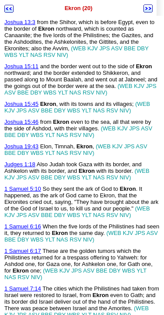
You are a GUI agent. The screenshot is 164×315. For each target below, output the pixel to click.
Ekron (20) (79, 8)
